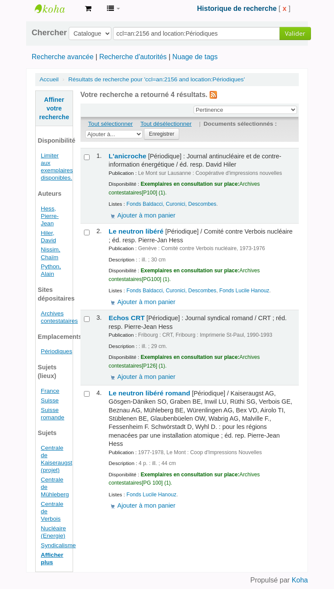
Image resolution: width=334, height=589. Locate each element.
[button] (88, 8)
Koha (300, 580)
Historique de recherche (237, 8)
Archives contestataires (56, 8)
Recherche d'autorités (133, 56)
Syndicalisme (58, 545)
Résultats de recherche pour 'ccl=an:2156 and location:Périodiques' (156, 79)
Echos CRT (127, 317)
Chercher (49, 32)
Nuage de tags (194, 56)
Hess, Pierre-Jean (50, 216)
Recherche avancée (63, 56)
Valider (295, 33)
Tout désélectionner (166, 123)
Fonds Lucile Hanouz (244, 291)
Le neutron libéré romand (149, 393)
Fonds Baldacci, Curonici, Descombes (172, 204)
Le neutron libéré (136, 231)
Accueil (49, 79)
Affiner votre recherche (54, 108)
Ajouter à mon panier (146, 215)
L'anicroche (128, 156)
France (50, 391)
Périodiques (56, 351)
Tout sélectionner (110, 123)
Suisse (50, 400)
